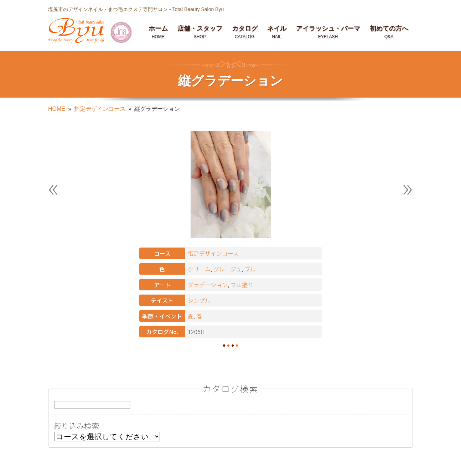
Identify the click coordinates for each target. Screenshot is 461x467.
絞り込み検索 (76, 427)
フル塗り (241, 284)
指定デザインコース (99, 109)
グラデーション (208, 284)
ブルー (252, 269)
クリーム (199, 269)
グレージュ (227, 269)
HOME (56, 109)
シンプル (199, 300)
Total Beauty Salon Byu (198, 9)
